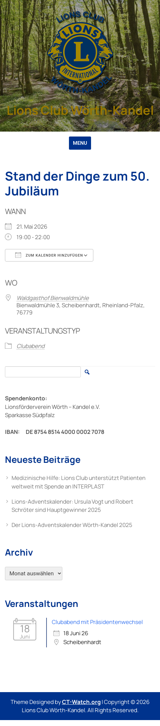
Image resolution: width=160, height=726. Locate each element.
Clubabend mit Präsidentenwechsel (97, 622)
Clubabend (30, 346)
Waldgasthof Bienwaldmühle (52, 298)
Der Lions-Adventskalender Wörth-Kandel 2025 (72, 525)
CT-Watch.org (81, 702)
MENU (80, 143)
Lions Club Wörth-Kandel (80, 110)
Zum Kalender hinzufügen (49, 255)
